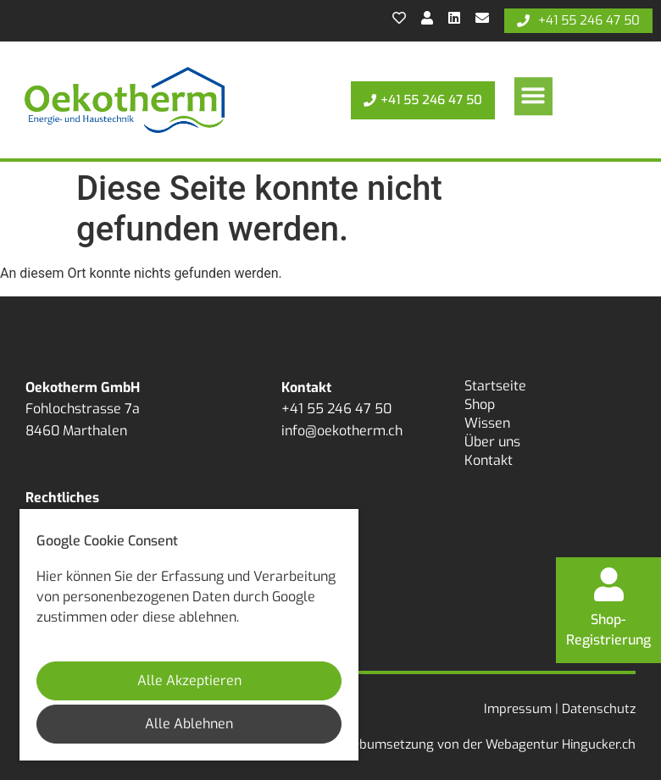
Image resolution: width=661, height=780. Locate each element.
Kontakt (488, 460)
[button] (533, 92)
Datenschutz (599, 708)
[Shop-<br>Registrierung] (608, 584)
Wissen (487, 423)
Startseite (495, 386)
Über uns (492, 442)
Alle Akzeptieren (189, 680)
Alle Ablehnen (189, 724)
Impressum (518, 708)
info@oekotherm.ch (342, 431)
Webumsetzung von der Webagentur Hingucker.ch (488, 744)
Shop (479, 404)
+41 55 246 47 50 (336, 409)
